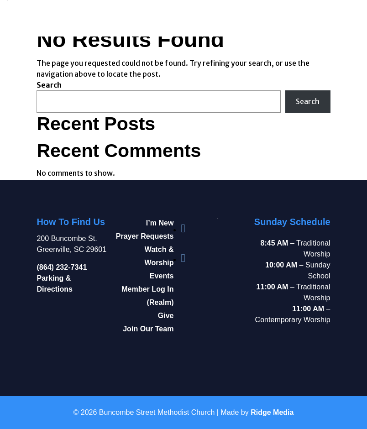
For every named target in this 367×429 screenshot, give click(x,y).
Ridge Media (272, 412)
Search (49, 84)
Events (162, 276)
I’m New (160, 223)
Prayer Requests (145, 236)
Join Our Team (148, 328)
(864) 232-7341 (62, 267)
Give (166, 315)
